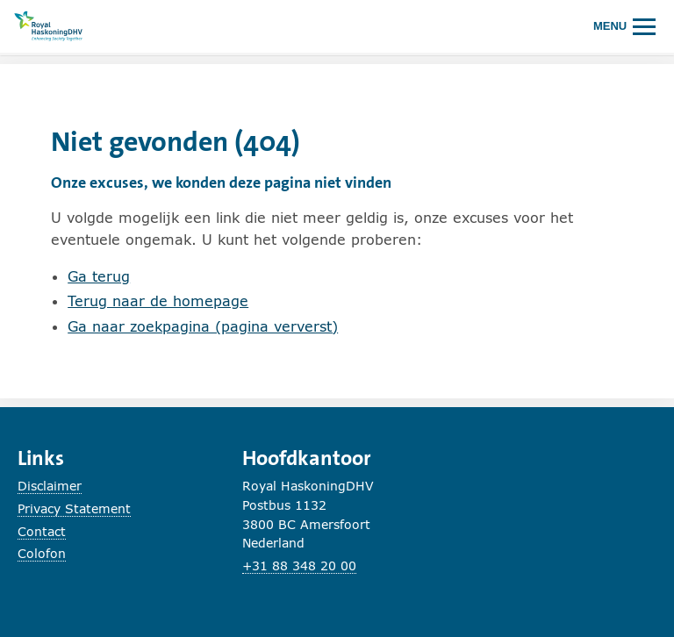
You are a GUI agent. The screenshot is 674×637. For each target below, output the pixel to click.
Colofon (42, 553)
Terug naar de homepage (158, 300)
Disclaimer (50, 485)
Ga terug (99, 276)
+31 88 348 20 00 (299, 565)
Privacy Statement (74, 508)
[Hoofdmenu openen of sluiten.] (625, 26)
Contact (42, 531)
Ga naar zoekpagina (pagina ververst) (203, 326)
